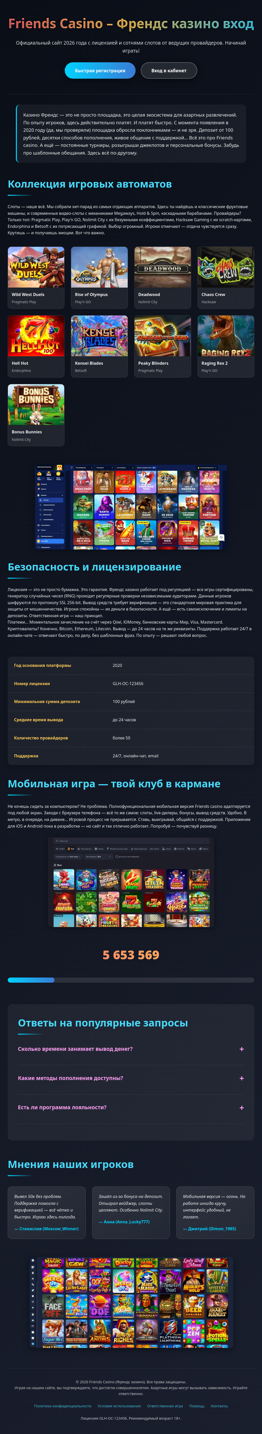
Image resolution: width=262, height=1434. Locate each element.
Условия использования (119, 1406)
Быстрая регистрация (100, 70)
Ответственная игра (165, 1406)
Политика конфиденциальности (62, 1406)
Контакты (219, 1406)
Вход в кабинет (169, 70)
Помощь (196, 1406)
